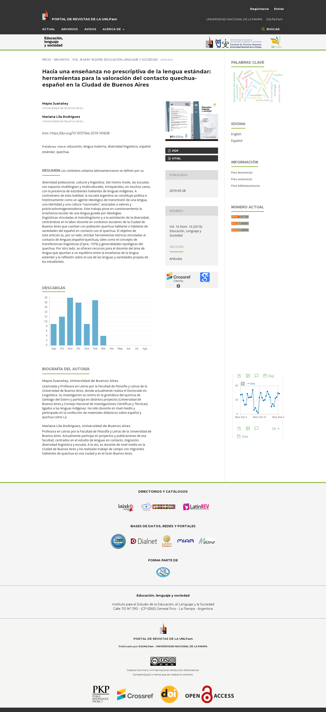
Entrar (279, 9)
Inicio (46, 59)
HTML (176, 158)
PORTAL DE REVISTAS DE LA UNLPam (84, 19)
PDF (175, 150)
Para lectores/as (242, 172)
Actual (48, 29)
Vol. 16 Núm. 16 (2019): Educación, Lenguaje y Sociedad (115, 59)
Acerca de (112, 29)
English (236, 134)
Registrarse (259, 9)
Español (236, 141)
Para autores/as (241, 179)
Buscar (273, 29)
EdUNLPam (274, 19)
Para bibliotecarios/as (245, 186)
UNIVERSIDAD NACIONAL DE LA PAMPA (234, 19)
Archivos (69, 29)
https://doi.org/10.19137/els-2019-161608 (80, 133)
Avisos (90, 29)
